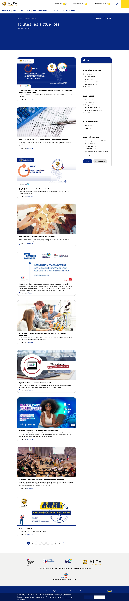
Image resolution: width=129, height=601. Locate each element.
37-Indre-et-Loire (90, 82)
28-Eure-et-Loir (90, 76)
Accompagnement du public (94, 141)
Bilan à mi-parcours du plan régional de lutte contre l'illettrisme (41, 479)
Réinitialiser (100, 161)
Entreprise (88, 105)
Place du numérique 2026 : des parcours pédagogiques (38, 430)
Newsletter (60, 4)
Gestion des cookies (66, 591)
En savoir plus (68, 597)
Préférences (21, 599)
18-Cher (87, 74)
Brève (87, 125)
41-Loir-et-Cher (90, 84)
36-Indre (88, 79)
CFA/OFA (88, 102)
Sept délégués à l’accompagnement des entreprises (37, 236)
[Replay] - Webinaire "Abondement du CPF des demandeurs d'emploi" (43, 284)
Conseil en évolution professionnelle (95, 152)
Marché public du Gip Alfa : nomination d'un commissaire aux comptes (44, 139)
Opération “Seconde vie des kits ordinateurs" (35, 383)
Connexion (78, 591)
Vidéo (87, 128)
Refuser (88, 597)
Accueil (19, 18)
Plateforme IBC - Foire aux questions (32, 529)
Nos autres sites (100, 4)
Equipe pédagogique (91, 107)
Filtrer (88, 161)
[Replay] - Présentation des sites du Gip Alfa (34, 189)
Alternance (89, 143)
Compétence (89, 148)
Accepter (99, 597)
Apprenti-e (88, 100)
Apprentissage (90, 146)
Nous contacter (80, 4)
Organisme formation (92, 110)
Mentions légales (51, 591)
